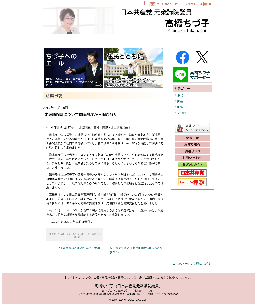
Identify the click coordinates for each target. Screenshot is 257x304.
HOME (52, 39)
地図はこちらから (144, 290)
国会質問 (110, 39)
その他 (181, 112)
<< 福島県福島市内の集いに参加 (79, 247)
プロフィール (79, 39)
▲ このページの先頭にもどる (192, 263)
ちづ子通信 (170, 39)
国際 (180, 107)
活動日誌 (140, 39)
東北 (180, 95)
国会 (180, 101)
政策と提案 (199, 39)
